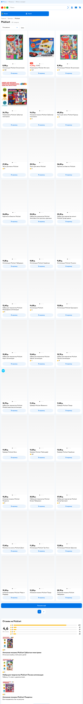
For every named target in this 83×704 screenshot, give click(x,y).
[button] (28, 13)
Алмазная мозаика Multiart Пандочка (17, 697)
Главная (3, 18)
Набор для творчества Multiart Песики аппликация (23, 675)
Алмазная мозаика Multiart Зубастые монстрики (22, 652)
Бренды (10, 18)
